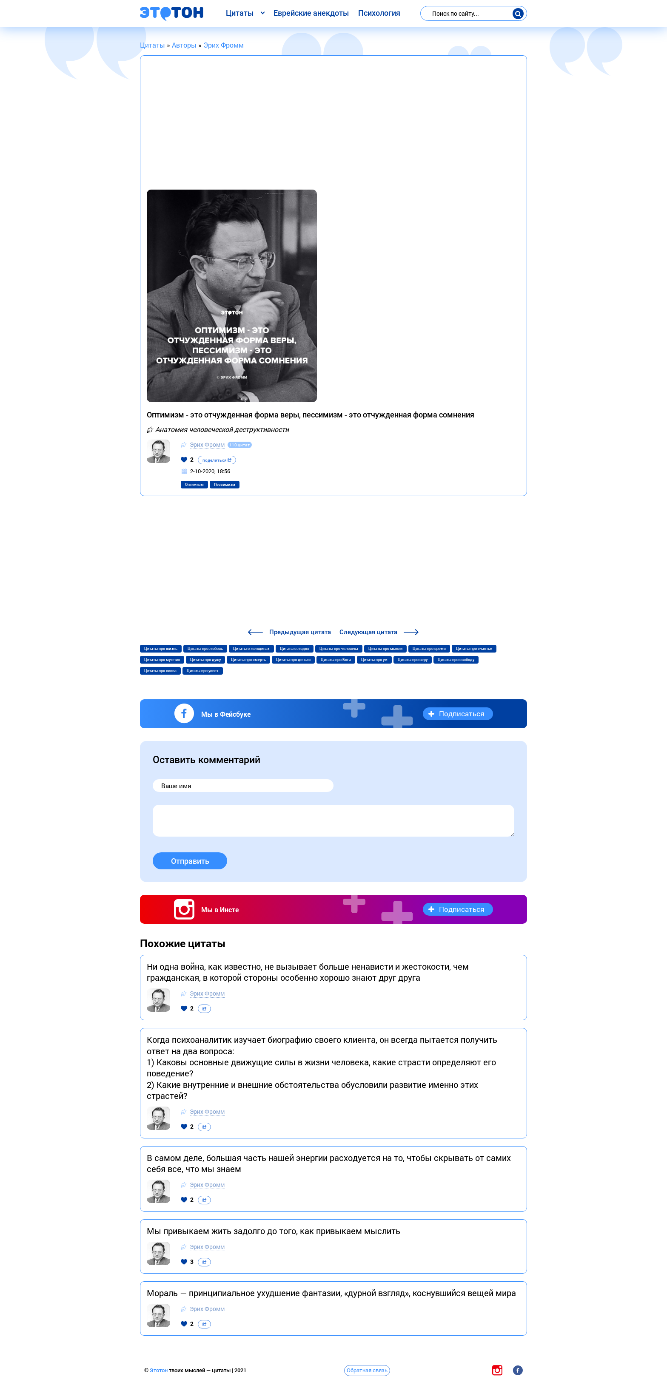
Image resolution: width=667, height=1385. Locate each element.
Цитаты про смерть (248, 660)
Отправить (190, 861)
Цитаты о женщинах (251, 649)
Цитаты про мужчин (162, 660)
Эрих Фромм (207, 444)
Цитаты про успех (203, 671)
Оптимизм (194, 484)
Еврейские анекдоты (311, 13)
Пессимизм (224, 484)
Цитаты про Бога (336, 660)
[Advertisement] (333, 125)
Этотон (159, 1370)
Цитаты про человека (338, 649)
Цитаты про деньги (293, 660)
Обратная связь (367, 1370)
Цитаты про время (429, 649)
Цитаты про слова (160, 671)
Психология (379, 13)
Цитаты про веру (413, 660)
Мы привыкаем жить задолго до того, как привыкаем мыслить (273, 1230)
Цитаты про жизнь (160, 649)
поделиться (216, 460)
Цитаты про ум (374, 660)
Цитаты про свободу (456, 660)
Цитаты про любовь (205, 649)
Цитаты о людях (294, 649)
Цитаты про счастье (474, 649)
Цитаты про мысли (385, 649)
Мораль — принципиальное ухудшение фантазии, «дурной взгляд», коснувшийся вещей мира (331, 1292)
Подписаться (462, 713)
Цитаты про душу (205, 660)
